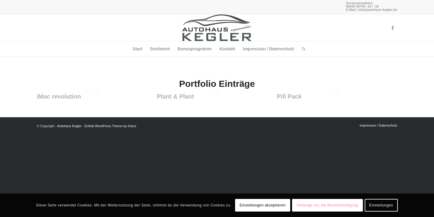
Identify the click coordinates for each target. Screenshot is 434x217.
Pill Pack (289, 96)
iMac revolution (59, 96)
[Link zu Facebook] (392, 27)
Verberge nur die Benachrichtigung (327, 205)
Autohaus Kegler (69, 126)
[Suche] (301, 48)
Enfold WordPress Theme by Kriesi (110, 126)
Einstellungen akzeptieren (262, 205)
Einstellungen (381, 205)
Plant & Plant (175, 96)
